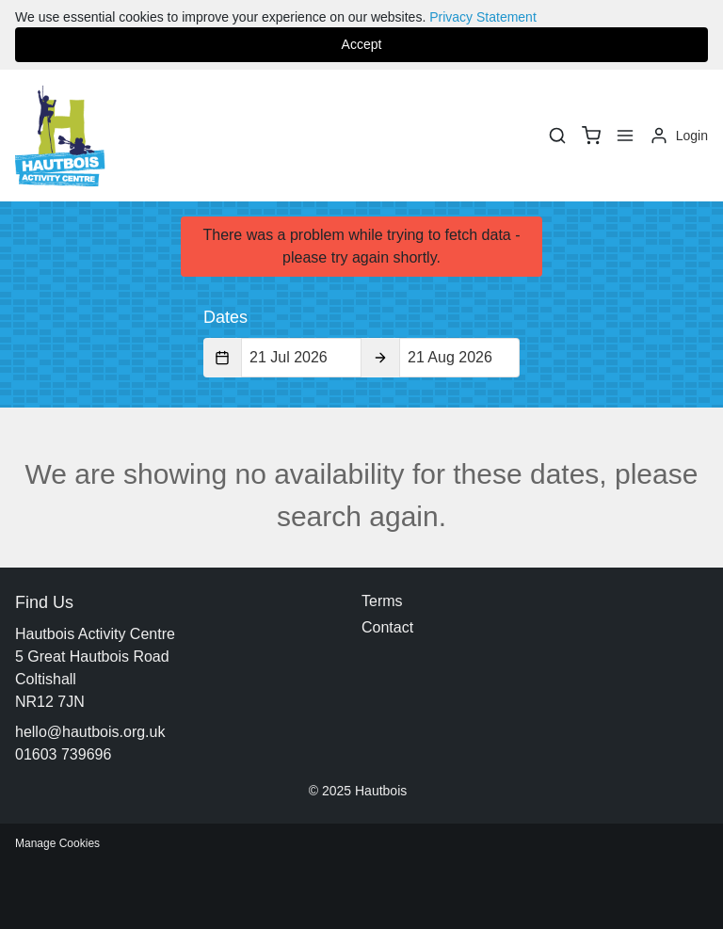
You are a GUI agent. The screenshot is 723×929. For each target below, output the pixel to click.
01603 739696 (63, 754)
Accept (362, 44)
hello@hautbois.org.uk (90, 732)
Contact (387, 627)
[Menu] (625, 135)
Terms (382, 601)
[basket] (591, 135)
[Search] (557, 135)
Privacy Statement (483, 16)
